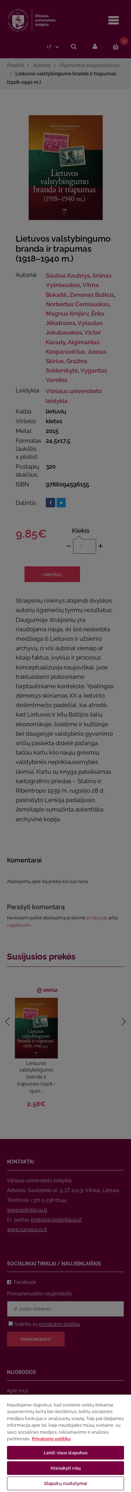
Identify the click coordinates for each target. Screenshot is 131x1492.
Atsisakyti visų (65, 1468)
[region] (65, 1443)
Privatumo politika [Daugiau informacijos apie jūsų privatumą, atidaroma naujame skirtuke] (51, 1438)
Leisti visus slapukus (66, 1452)
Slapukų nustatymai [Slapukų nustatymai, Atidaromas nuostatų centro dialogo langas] (65, 1483)
